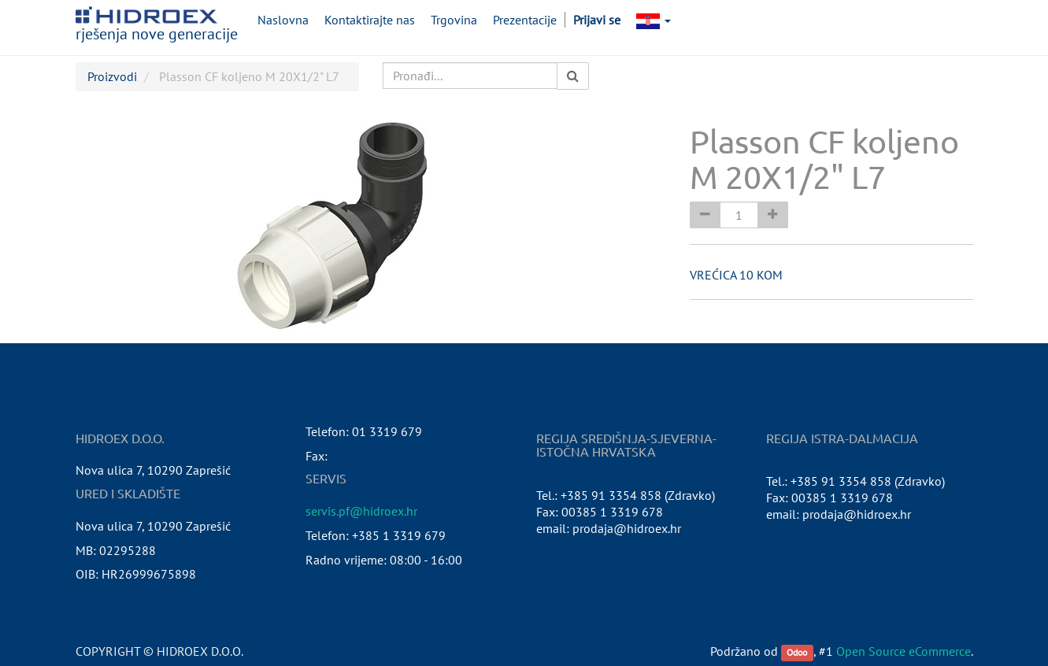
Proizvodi (112, 76)
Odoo (797, 652)
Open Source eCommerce (903, 651)
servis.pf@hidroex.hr (361, 511)
